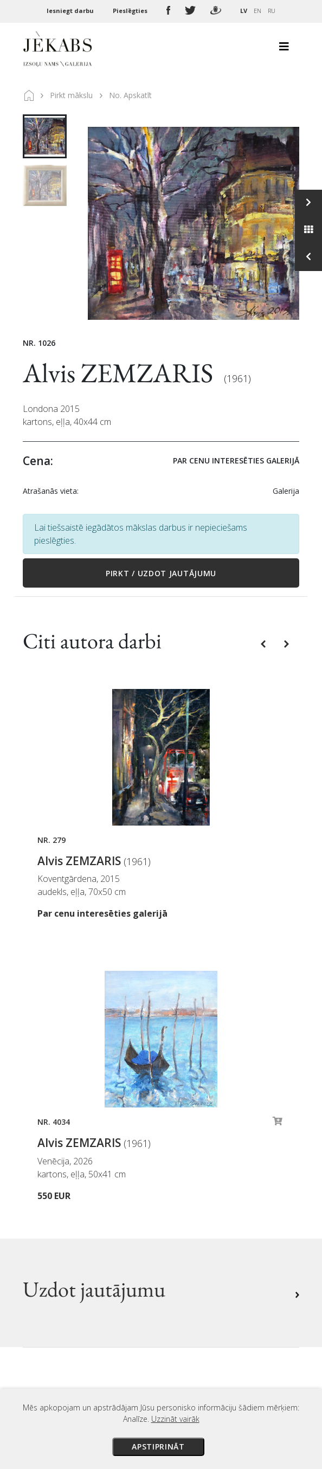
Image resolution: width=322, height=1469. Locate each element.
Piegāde (185, 1166)
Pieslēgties (131, 11)
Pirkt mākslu (71, 95)
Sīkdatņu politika (203, 1211)
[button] (264, 643)
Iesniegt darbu (71, 11)
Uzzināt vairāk (175, 1419)
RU (271, 11)
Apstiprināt (158, 1446)
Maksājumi (191, 1151)
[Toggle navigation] (284, 49)
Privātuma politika (206, 1196)
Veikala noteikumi (205, 1181)
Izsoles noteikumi (205, 1136)
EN (257, 11)
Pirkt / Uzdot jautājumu (161, 573)
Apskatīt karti (63, 1291)
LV (243, 11)
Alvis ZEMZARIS (120, 372)
